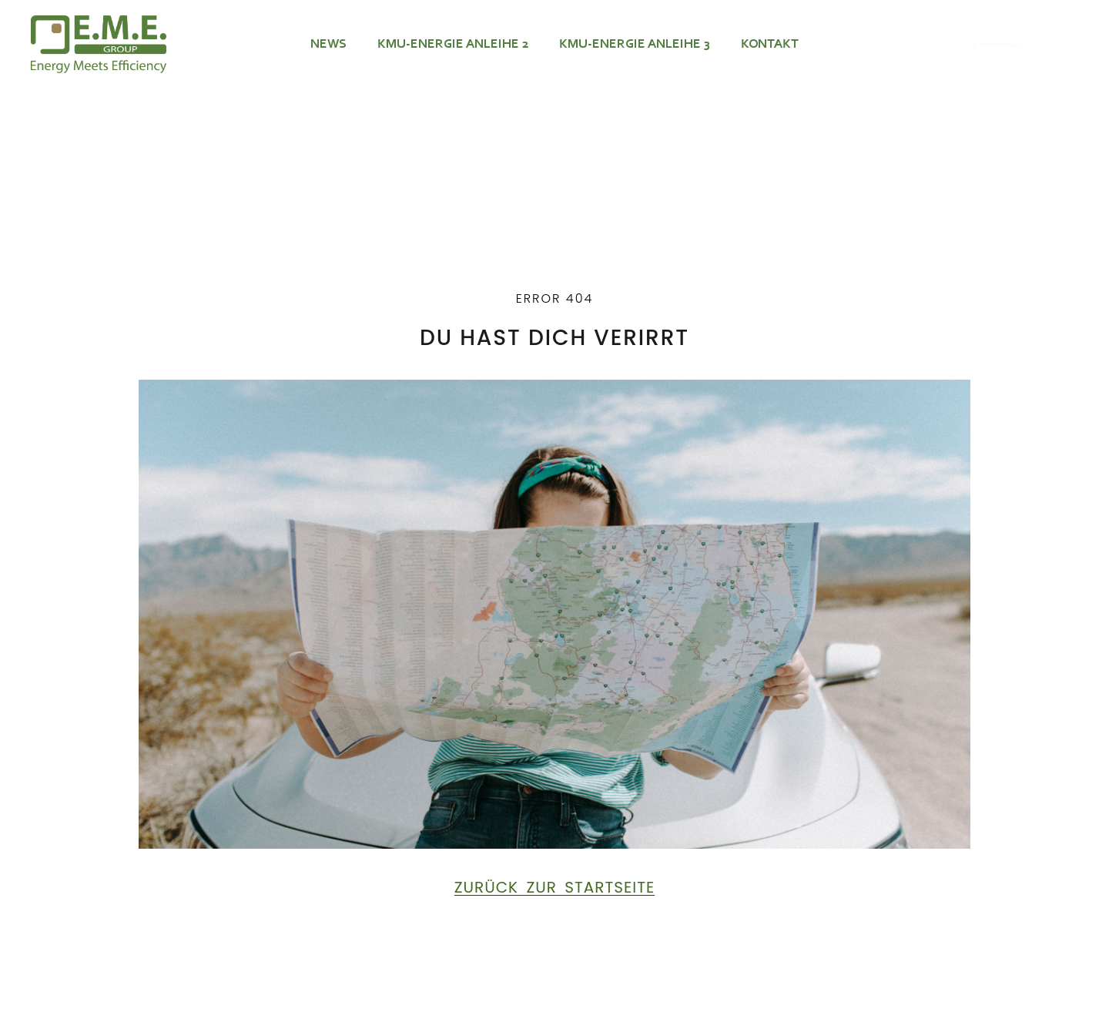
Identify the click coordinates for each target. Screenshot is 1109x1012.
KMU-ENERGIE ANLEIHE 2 (452, 44)
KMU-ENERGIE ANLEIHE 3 (634, 44)
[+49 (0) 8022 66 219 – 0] (930, 44)
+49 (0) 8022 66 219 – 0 (1006, 44)
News (328, 44)
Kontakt (770, 44)
